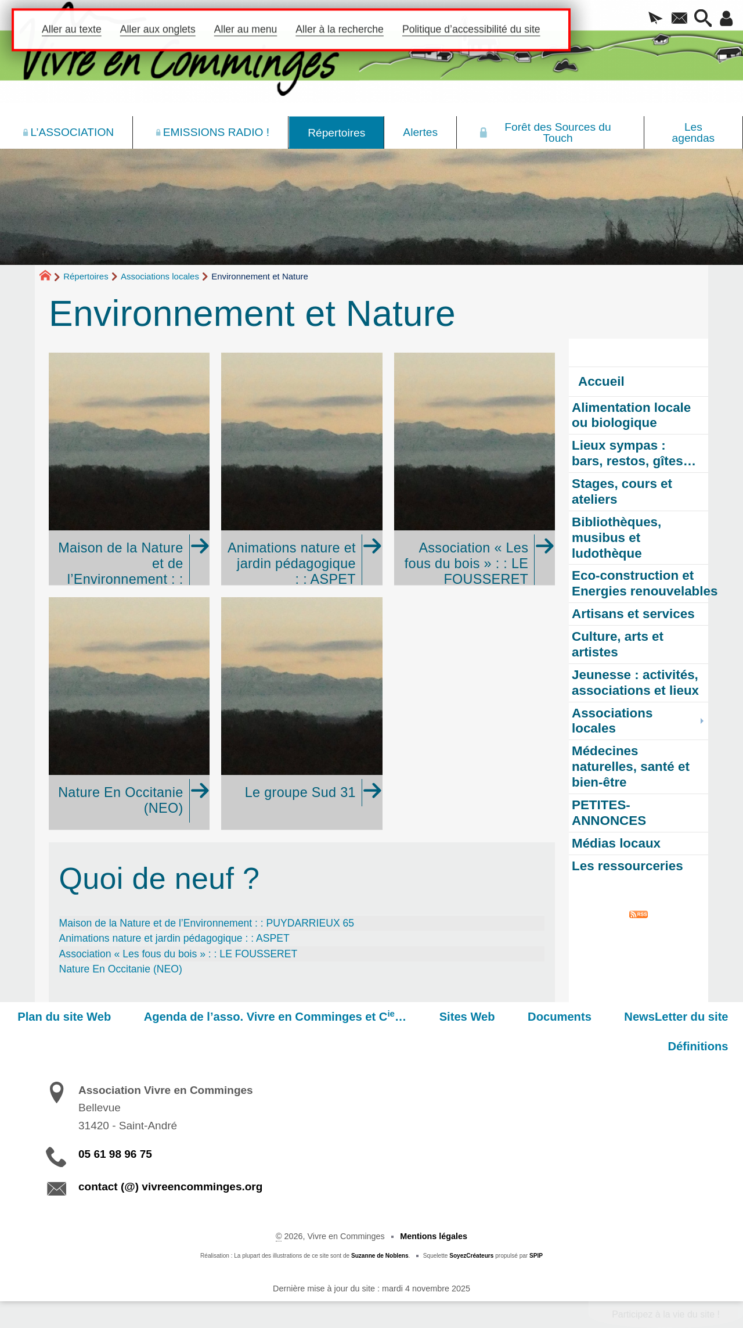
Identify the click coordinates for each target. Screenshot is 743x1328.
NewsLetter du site (679, 1016)
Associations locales (160, 276)
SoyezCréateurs (471, 1255)
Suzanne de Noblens (380, 1255)
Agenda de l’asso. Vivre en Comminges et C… (296, 1016)
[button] (650, 19)
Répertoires (86, 276)
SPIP (536, 1255)
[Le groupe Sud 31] (301, 713)
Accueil (601, 381)
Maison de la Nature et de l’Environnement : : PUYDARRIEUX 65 (207, 923)
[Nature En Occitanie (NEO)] (129, 713)
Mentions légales (433, 1236)
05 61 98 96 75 (115, 1154)
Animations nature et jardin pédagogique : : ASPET (174, 938)
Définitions (701, 1046)
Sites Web (482, 1016)
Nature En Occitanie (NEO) (120, 969)
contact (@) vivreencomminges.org (170, 1186)
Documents (569, 1016)
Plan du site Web (92, 1016)
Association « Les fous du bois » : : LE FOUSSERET (178, 954)
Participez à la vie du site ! (666, 1314)
